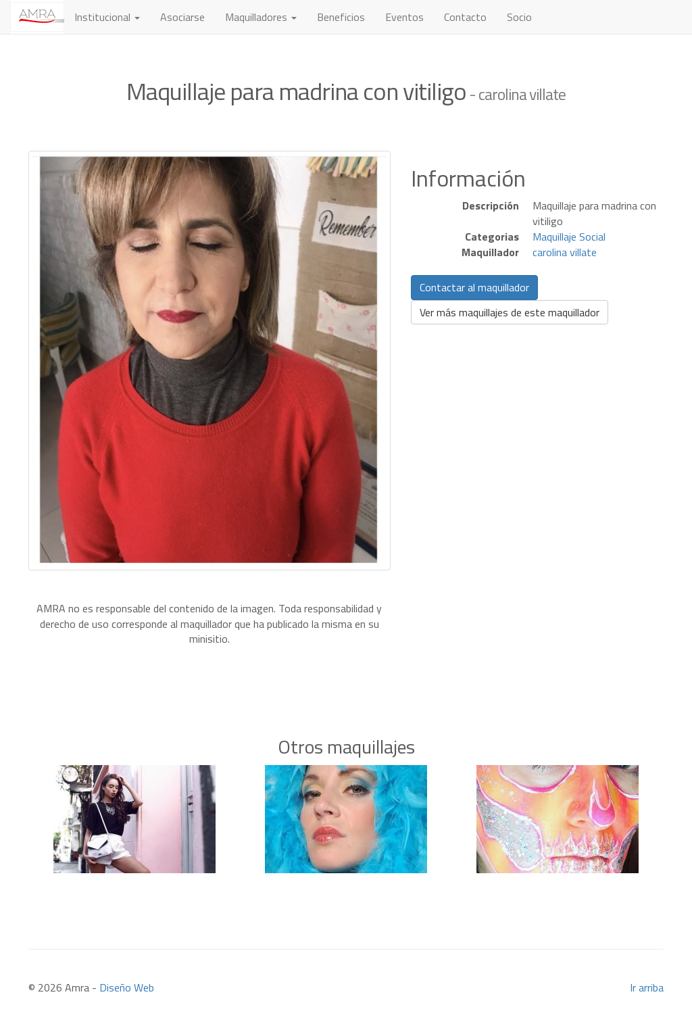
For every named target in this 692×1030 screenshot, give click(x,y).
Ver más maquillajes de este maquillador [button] (509, 312)
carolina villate (565, 252)
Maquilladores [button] (261, 17)
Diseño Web (126, 987)
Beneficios (341, 17)
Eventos (404, 17)
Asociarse (182, 17)
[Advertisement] (346, 667)
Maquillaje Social (569, 236)
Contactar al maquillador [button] (474, 287)
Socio (519, 17)
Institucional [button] (107, 17)
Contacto (465, 17)
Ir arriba (647, 987)
